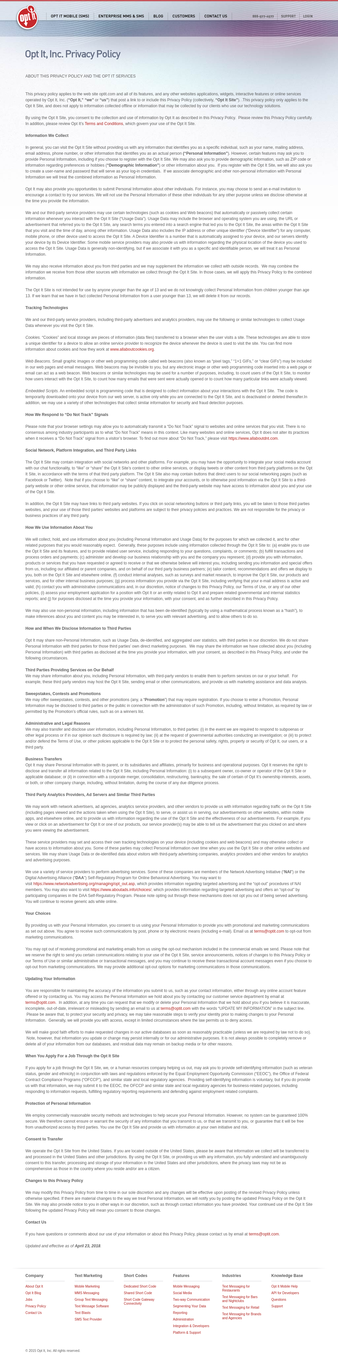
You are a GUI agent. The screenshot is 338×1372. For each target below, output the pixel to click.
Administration (183, 1319)
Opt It (27, 18)
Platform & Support (187, 1332)
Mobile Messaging (186, 1286)
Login (307, 16)
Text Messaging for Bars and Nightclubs (239, 1299)
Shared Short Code (138, 1293)
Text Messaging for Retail (240, 1307)
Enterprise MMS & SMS (121, 16)
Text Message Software (92, 1306)
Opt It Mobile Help (284, 1286)
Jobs (28, 1299)
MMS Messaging (87, 1293)
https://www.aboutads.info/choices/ (120, 889)
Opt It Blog (33, 1293)
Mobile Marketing (87, 1286)
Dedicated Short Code (140, 1286)
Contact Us (215, 16)
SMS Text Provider (88, 1319)
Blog (158, 16)
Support (288, 16)
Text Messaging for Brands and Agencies (241, 1316)
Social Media (182, 1293)
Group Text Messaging (91, 1299)
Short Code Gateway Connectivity (139, 1301)
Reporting (180, 1313)
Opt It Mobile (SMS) (70, 16)
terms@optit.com (269, 931)
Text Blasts (82, 1313)
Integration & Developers (191, 1326)
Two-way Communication (191, 1299)
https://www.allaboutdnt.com (253, 438)
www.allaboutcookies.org (132, 349)
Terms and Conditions (104, 123)
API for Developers (285, 1293)
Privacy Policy (35, 1306)
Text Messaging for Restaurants (236, 1288)
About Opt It (34, 1286)
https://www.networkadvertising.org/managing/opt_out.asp (84, 883)
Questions (278, 1299)
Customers (183, 16)
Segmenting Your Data (189, 1306)
